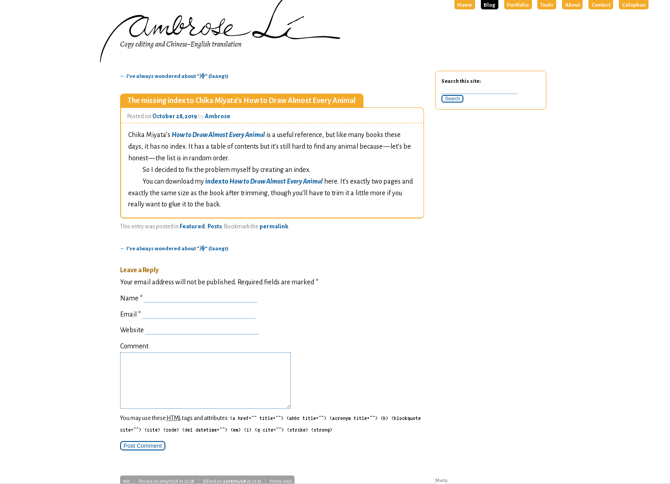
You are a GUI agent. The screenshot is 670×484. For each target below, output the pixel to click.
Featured (192, 226)
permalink (273, 226)
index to (264, 181)
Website (132, 330)
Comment (134, 346)
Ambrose (217, 116)
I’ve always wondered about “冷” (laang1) (174, 76)
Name (131, 298)
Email (130, 314)
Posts (214, 226)
